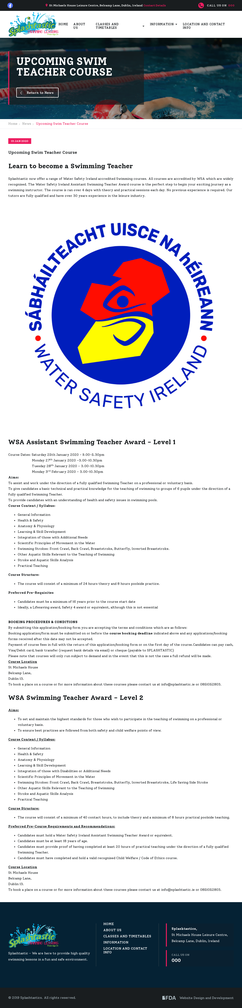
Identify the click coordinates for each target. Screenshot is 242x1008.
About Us (79, 26)
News (26, 124)
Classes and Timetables (107, 26)
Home (63, 24)
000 (231, 5)
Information (162, 24)
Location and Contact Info (204, 26)
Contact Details (154, 5)
